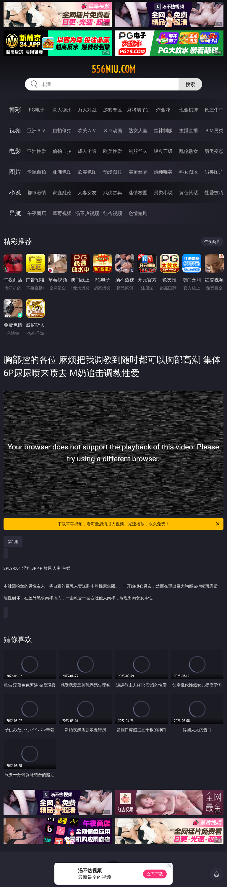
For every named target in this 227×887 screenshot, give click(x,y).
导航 (15, 213)
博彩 (15, 110)
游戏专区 (112, 109)
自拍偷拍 (62, 130)
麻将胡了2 (138, 109)
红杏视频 (112, 213)
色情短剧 (138, 213)
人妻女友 (87, 192)
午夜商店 (36, 213)
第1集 (13, 541)
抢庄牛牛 (214, 109)
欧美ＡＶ (87, 130)
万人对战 (87, 109)
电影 (15, 151)
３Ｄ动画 (112, 130)
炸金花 (163, 109)
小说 (15, 192)
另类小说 (163, 192)
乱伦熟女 (188, 151)
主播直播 (188, 130)
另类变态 (214, 151)
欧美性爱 (112, 151)
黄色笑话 (188, 192)
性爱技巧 (214, 192)
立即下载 (155, 874)
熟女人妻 (138, 130)
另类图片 (214, 172)
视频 (15, 130)
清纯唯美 (163, 172)
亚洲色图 (62, 172)
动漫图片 (112, 172)
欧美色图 (87, 172)
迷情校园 (138, 192)
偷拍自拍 (62, 151)
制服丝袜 (138, 151)
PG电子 (36, 109)
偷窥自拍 (36, 172)
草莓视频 (62, 213)
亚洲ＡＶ (36, 130)
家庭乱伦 (62, 192)
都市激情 (36, 192)
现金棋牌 (188, 109)
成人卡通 (87, 151)
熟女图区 (188, 172)
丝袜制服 (163, 130)
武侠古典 (112, 192)
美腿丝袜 (138, 172)
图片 (15, 172)
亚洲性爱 (36, 151)
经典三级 (163, 151)
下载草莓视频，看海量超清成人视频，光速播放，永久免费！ (139, 523)
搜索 (190, 84)
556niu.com (113, 69)
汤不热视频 (87, 213)
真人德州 (62, 109)
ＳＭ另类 (214, 130)
